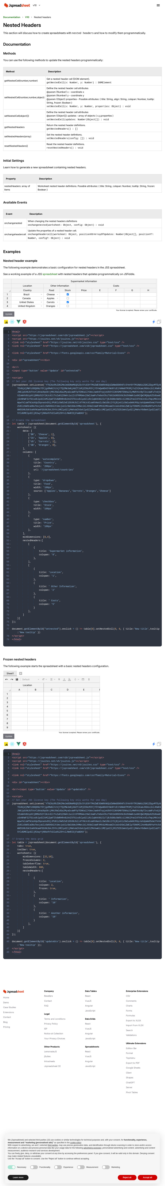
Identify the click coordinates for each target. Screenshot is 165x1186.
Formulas (130, 1008)
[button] (10, 329)
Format (129, 1046)
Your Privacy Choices (54, 1031)
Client (128, 1066)
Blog (5, 1015)
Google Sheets (133, 1061)
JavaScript (90, 1004)
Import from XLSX (135, 1018)
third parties (53, 1145)
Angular (89, 999)
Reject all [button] (127, 1177)
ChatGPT (130, 1075)
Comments (131, 994)
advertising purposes (92, 1148)
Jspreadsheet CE (52, 1059)
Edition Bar (131, 1041)
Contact (7, 1010)
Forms (129, 1004)
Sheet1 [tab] (10, 668)
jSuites (47, 1049)
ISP (45, 1022)
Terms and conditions (54, 1012)
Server (129, 1080)
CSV (128, 989)
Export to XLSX (133, 1013)
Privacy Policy (51, 1017)
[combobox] (36, 5)
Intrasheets (49, 1054)
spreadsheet (50, 272)
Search (129, 1023)
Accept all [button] (147, 1177)
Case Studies (9, 1000)
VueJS (88, 994)
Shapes (129, 1070)
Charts (129, 999)
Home (6, 990)
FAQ (46, 999)
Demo (6, 995)
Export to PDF (133, 1056)
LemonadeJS (50, 1044)
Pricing (6, 1020)
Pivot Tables (132, 1085)
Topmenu (130, 1051)
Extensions (8, 1005)
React (87, 989)
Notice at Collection (53, 1026)
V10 (27, 17)
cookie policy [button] (75, 1142)
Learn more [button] (18, 1177)
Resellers (48, 989)
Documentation (11, 17)
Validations (131, 1028)
